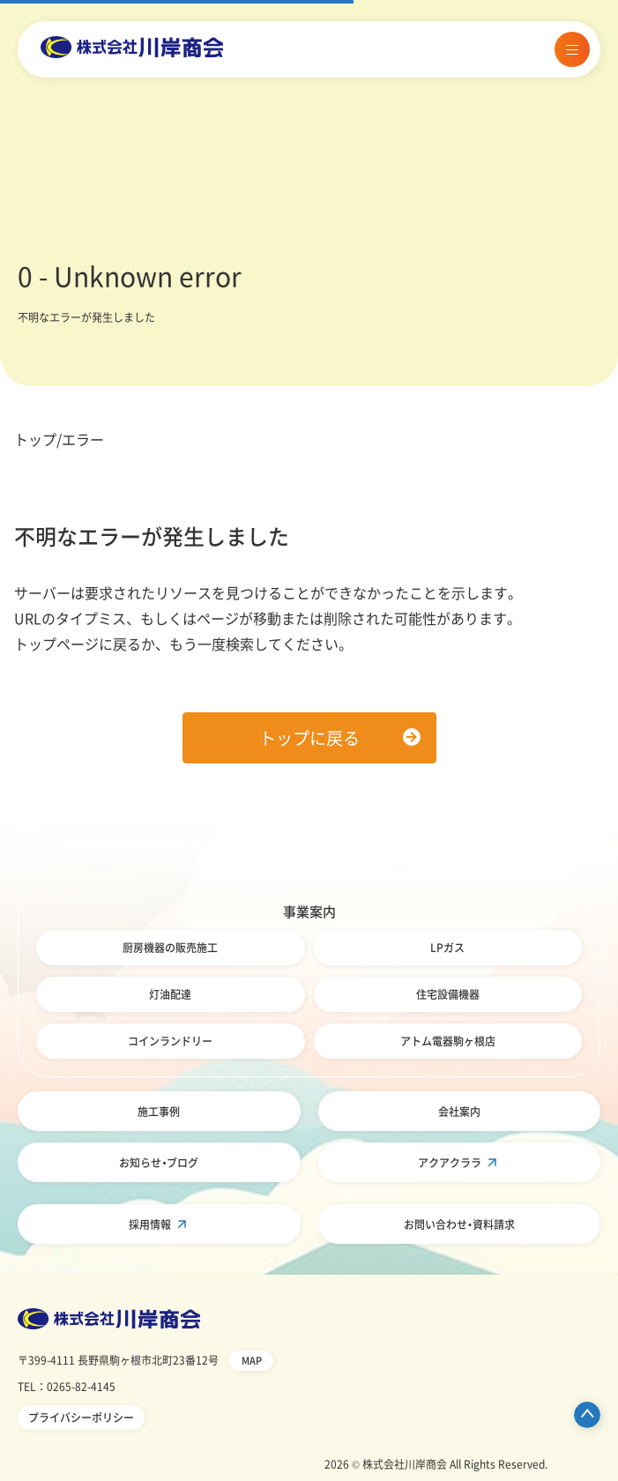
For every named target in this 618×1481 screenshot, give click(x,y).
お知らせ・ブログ (158, 1163)
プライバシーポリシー (81, 1417)
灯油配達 (170, 994)
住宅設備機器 (448, 994)
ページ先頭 (587, 1415)
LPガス (447, 948)
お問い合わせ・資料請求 (459, 1224)
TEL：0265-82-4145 (66, 1387)
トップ (35, 439)
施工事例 (159, 1112)
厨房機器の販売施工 (170, 948)
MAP (252, 1360)
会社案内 (459, 1112)
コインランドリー (170, 1041)
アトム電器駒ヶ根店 (447, 1041)
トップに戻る (309, 738)
